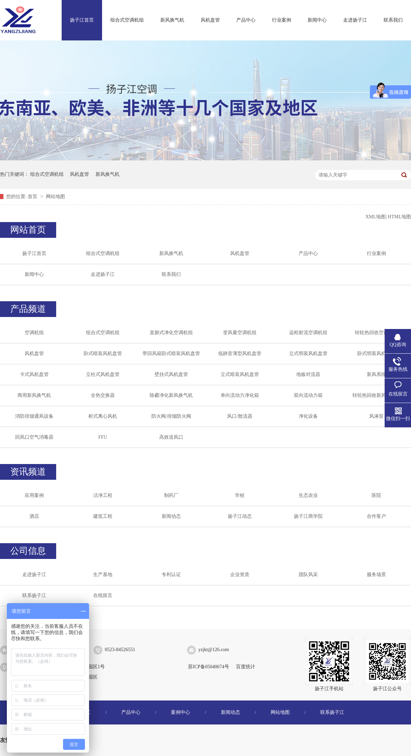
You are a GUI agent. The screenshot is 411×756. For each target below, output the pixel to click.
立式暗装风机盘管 (240, 374)
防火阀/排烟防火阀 (171, 416)
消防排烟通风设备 (34, 416)
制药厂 (171, 495)
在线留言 (102, 595)
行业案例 (281, 20)
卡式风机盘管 (34, 374)
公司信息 (28, 551)
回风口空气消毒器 (34, 437)
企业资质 (239, 574)
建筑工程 (102, 516)
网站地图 (55, 196)
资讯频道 (28, 472)
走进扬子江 (355, 20)
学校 (240, 495)
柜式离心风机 (102, 416)
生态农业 (308, 495)
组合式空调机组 (127, 20)
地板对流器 (308, 374)
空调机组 (34, 332)
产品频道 (28, 309)
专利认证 (171, 574)
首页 (33, 196)
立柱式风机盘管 (103, 374)
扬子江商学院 (308, 516)
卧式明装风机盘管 (376, 353)
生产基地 (102, 574)
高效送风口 (171, 437)
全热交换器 (103, 395)
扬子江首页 (82, 20)
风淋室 (376, 416)
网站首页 (28, 230)
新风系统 (376, 374)
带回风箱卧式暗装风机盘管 (171, 353)
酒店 (34, 516)
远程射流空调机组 (308, 332)
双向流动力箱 (308, 395)
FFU (102, 437)
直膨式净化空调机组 (171, 332)
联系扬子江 (34, 595)
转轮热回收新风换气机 (376, 395)
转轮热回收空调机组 (376, 332)
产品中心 (246, 20)
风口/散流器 (239, 416)
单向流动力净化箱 (240, 395)
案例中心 (180, 712)
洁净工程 (102, 495)
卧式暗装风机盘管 (103, 353)
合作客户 (376, 516)
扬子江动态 (240, 516)
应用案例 (34, 495)
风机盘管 (210, 20)
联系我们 (393, 20)
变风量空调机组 (240, 332)
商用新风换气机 (34, 395)
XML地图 (375, 216)
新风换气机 (172, 20)
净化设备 (308, 416)
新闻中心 (317, 20)
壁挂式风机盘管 (171, 374)
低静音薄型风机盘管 (239, 353)
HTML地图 (399, 216)
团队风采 (308, 574)
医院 (376, 495)
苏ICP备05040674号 (208, 666)
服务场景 (376, 574)
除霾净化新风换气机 (171, 395)
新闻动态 (171, 516)
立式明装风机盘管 (308, 353)
